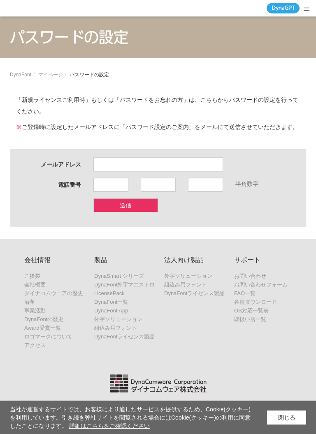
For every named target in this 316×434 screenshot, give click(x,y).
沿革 (29, 302)
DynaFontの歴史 (43, 319)
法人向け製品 (184, 259)
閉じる (286, 417)
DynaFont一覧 (111, 302)
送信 (125, 205)
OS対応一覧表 (251, 310)
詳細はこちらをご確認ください (109, 425)
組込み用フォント (115, 328)
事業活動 (35, 310)
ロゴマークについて (48, 336)
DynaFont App (111, 310)
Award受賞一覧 (42, 328)
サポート (247, 259)
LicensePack (109, 293)
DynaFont (20, 74)
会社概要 (35, 285)
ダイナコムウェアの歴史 (53, 293)
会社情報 (37, 259)
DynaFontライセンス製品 (124, 336)
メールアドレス (61, 164)
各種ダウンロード (255, 302)
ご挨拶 (32, 276)
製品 (100, 259)
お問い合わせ (250, 276)
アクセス (35, 345)
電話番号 (69, 184)
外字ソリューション (118, 319)
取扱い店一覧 (250, 319)
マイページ (50, 74)
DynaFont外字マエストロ (124, 285)
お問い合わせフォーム (261, 285)
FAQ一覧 (245, 293)
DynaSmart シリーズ (119, 276)
